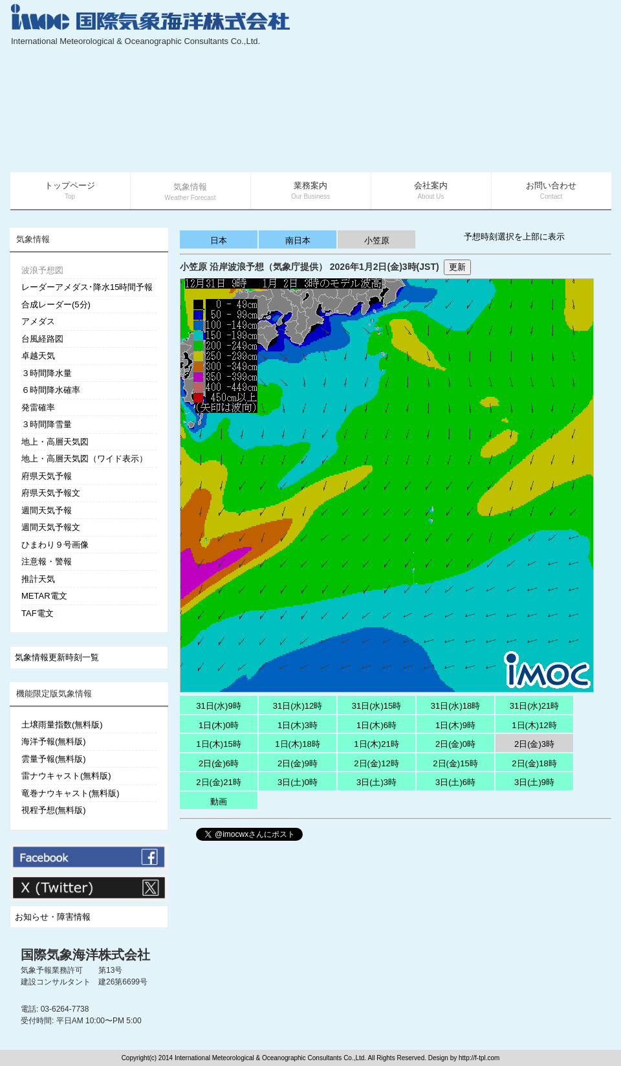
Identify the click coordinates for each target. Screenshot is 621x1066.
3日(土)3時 (376, 782)
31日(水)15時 (377, 706)
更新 (457, 267)
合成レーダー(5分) (56, 304)
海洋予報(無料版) (53, 741)
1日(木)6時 (376, 725)
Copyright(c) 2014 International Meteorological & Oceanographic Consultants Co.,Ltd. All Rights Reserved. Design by (290, 1057)
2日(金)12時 (376, 763)
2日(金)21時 (218, 782)
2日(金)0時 (455, 744)
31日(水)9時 (218, 706)
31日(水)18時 (456, 706)
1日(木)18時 (297, 744)
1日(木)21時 (376, 744)
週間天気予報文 (50, 527)
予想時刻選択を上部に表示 (514, 236)
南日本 (297, 240)
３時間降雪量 (46, 424)
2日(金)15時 (455, 763)
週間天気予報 (46, 510)
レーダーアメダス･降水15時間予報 (87, 287)
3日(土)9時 (534, 782)
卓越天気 (38, 356)
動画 (218, 801)
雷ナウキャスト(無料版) (66, 776)
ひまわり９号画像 (55, 545)
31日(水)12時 (298, 706)
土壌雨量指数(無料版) (62, 724)
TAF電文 (37, 613)
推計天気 (38, 579)
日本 (218, 240)
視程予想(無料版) (53, 810)
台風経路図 (42, 339)
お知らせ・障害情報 (53, 917)
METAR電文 (44, 596)
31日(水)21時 (535, 706)
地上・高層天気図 (55, 442)
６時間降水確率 (50, 390)
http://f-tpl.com (479, 1057)
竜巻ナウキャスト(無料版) (70, 793)
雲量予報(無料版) (53, 759)
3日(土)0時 (298, 782)
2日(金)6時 (219, 763)
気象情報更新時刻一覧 (57, 657)
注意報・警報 (46, 561)
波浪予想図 (42, 270)
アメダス (38, 321)
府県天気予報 (46, 476)
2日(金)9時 (298, 763)
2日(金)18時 (534, 763)
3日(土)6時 (455, 782)
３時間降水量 (46, 373)
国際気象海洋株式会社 (85, 955)
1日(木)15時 (218, 744)
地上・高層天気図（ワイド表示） (84, 458)
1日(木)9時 (455, 725)
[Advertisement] (514, 87)
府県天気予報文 (50, 493)
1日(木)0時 (219, 725)
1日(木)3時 (298, 725)
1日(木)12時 (534, 725)
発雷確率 (38, 407)
